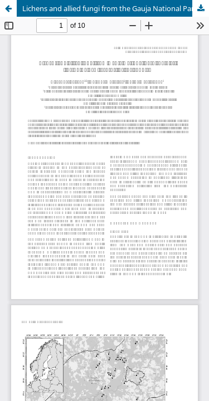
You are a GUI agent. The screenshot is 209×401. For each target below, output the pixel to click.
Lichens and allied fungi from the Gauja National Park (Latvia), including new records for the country (115, 8)
